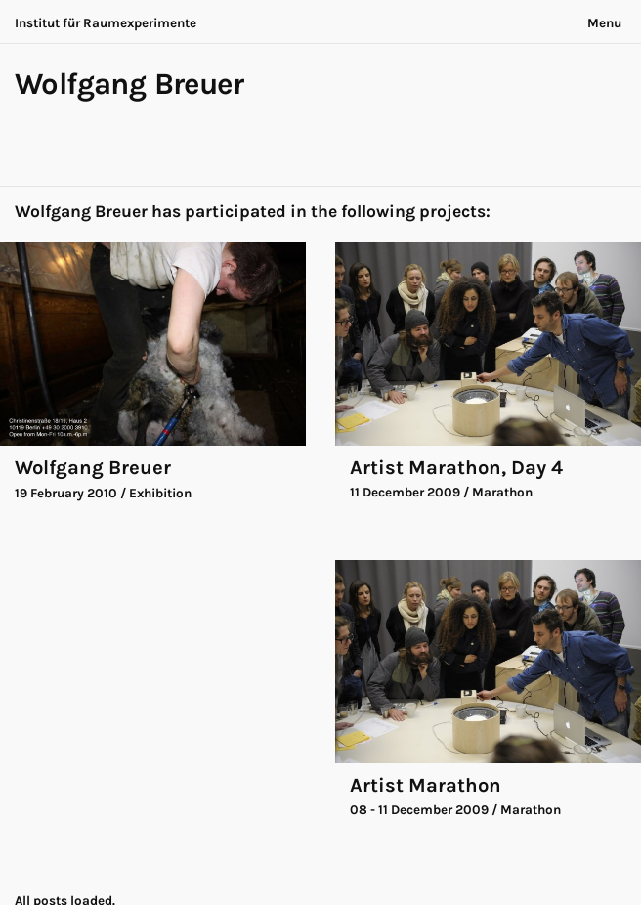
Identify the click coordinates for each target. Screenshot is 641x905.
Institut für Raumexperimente (105, 23)
